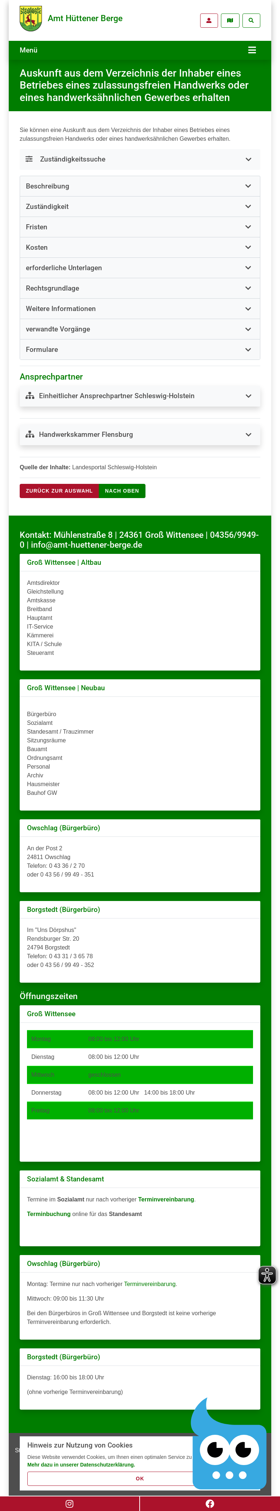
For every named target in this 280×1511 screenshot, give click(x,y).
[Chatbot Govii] (229, 1444)
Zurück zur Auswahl (59, 487)
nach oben (122, 487)
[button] (140, 182)
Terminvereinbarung (149, 1280)
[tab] (140, 182)
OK (140, 1478)
